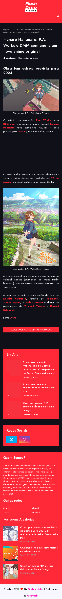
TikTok (6, 512)
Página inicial (9, 29)
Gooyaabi (33, 596)
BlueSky (6, 508)
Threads (36, 508)
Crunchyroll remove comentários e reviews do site (38, 387)
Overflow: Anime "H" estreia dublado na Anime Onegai (38, 406)
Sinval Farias (11, 58)
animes (20, 29)
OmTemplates (35, 589)
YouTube (36, 512)
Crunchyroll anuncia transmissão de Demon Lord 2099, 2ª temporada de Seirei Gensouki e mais (39, 367)
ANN (13, 318)
